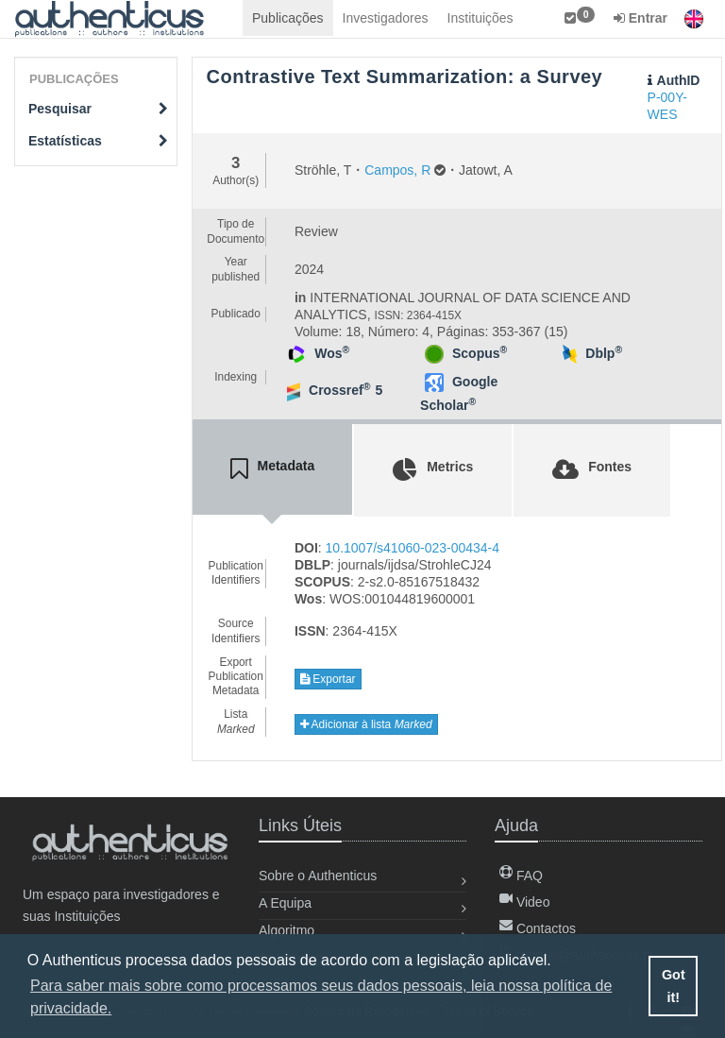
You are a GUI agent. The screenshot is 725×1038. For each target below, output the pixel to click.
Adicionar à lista (366, 724)
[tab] (273, 469)
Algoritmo (286, 930)
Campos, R (397, 170)
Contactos (537, 928)
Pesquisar (98, 108)
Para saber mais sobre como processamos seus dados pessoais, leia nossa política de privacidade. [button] (321, 997)
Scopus (479, 353)
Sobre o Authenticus (318, 875)
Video (524, 902)
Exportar (328, 679)
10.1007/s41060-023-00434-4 (413, 547)
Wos (331, 353)
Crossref (339, 390)
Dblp (603, 353)
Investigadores (386, 18)
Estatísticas (98, 140)
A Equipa (285, 902)
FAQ (521, 875)
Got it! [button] (673, 986)
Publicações (288, 18)
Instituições (480, 18)
